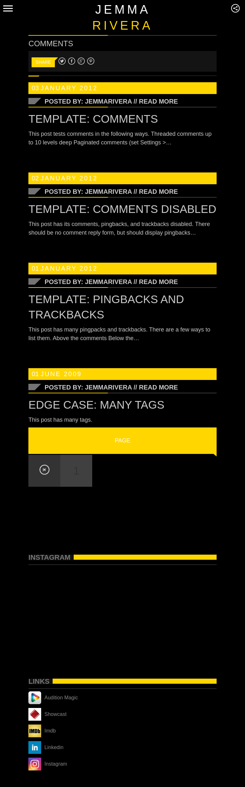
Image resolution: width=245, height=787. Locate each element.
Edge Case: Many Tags (96, 404)
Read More (158, 101)
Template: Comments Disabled (122, 209)
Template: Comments (93, 119)
